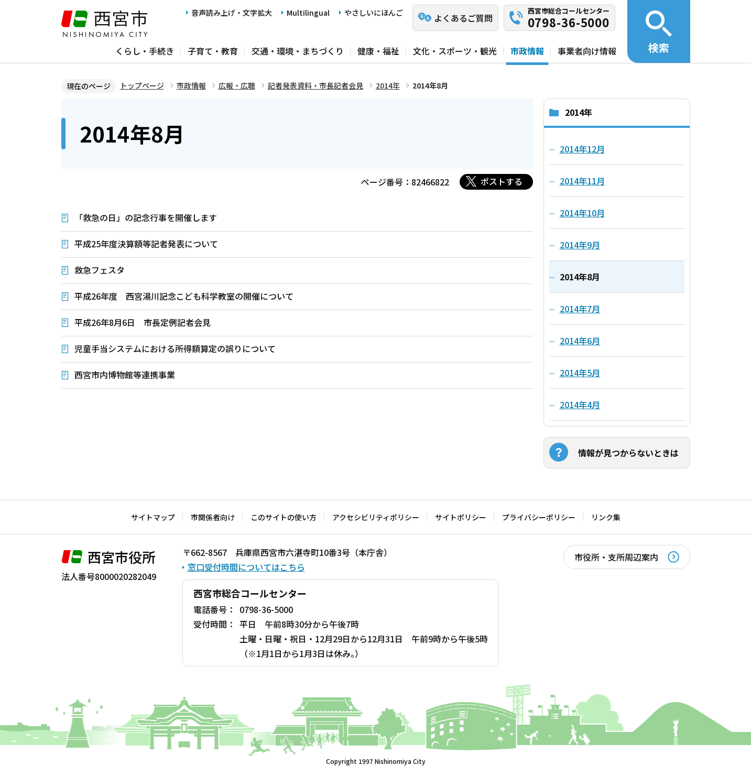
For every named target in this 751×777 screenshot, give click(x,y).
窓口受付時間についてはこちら (246, 567)
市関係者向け (213, 517)
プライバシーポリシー (538, 517)
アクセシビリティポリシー (375, 517)
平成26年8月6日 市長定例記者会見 (142, 322)
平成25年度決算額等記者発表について (146, 243)
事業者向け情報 (587, 51)
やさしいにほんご (373, 12)
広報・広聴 (237, 85)
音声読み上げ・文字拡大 (231, 12)
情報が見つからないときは (628, 452)
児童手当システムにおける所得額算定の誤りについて (175, 348)
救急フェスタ (99, 270)
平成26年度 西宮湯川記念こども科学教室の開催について (183, 296)
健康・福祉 (378, 51)
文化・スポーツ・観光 (455, 51)
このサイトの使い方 (284, 517)
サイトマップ (153, 517)
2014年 (388, 85)
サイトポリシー (460, 517)
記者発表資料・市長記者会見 (315, 85)
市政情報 (527, 51)
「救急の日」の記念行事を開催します (145, 217)
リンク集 (606, 517)
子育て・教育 (213, 51)
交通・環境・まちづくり (298, 51)
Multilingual (308, 12)
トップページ (142, 85)
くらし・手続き (144, 51)
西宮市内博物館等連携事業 (124, 374)
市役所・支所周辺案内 (616, 557)
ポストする (502, 181)
